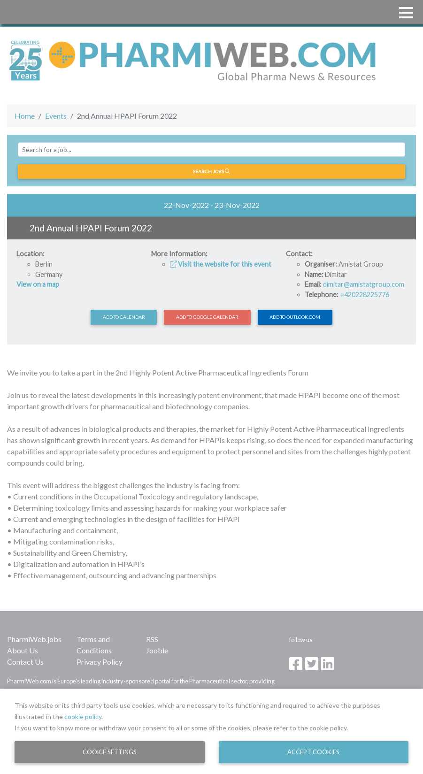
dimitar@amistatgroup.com (363, 284)
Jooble (157, 650)
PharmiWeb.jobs (34, 639)
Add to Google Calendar (207, 317)
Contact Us (25, 661)
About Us (22, 650)
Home (25, 115)
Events (56, 115)
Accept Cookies (313, 752)
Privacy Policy (100, 661)
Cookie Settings (110, 752)
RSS (152, 639)
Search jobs (211, 171)
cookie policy (82, 716)
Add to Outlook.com (294, 317)
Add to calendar (124, 317)
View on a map (37, 284)
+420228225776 (364, 295)
